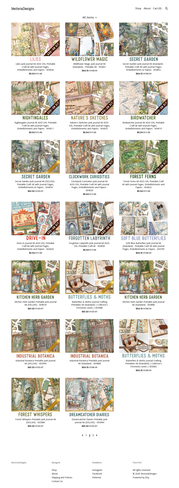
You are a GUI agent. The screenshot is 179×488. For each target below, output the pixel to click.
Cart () (157, 8)
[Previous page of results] (83, 435)
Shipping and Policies (62, 477)
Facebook (97, 473)
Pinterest (96, 477)
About (147, 8)
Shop (138, 8)
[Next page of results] (96, 435)
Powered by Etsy (141, 477)
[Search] (166, 8)
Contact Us (57, 481)
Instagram (97, 470)
